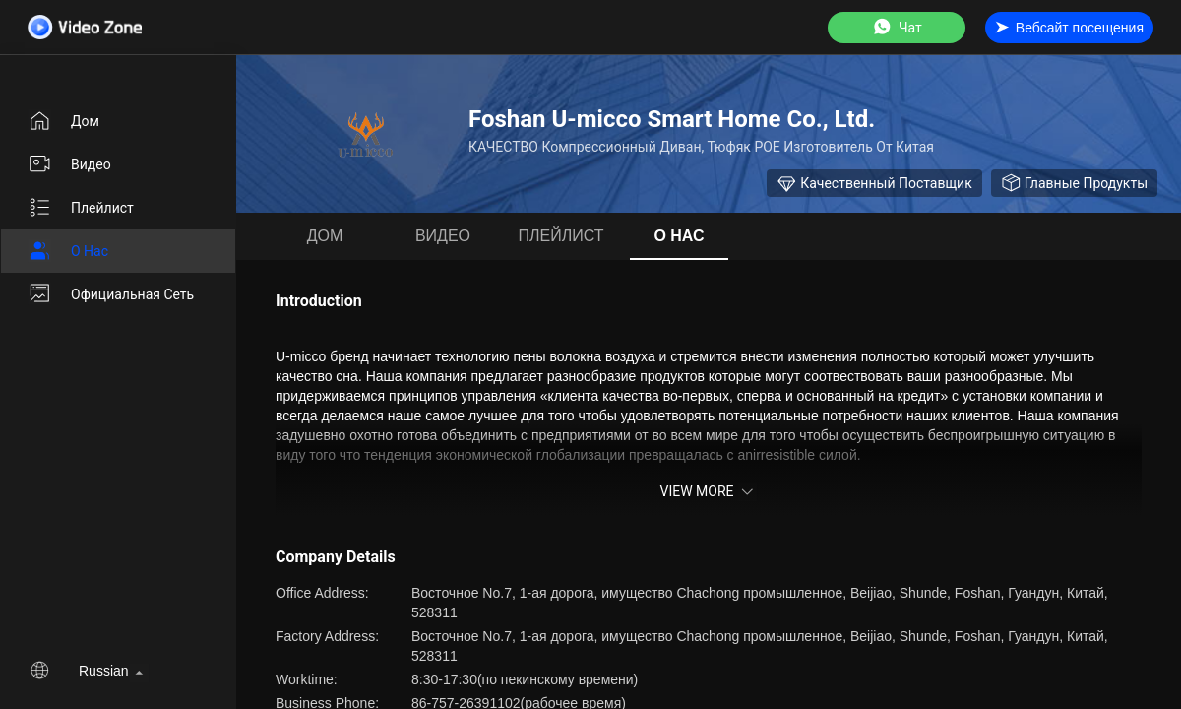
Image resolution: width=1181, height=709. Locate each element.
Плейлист (81, 208)
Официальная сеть (111, 294)
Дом (63, 121)
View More (708, 491)
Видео (69, 164)
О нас (68, 251)
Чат (896, 27)
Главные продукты (1074, 183)
